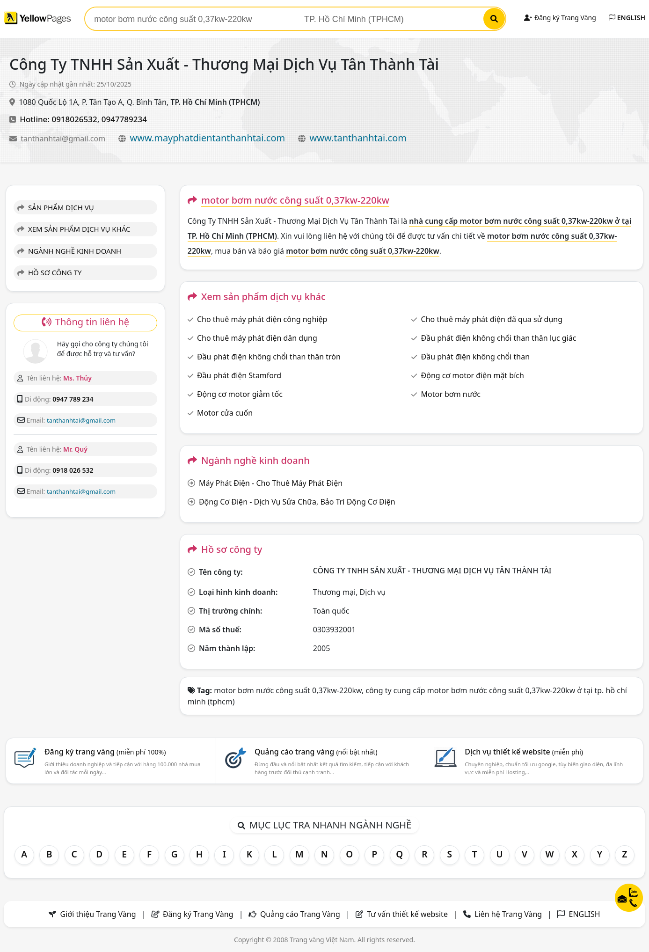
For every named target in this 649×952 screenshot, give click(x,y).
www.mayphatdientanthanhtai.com (207, 138)
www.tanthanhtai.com (358, 138)
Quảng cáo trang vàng (316, 752)
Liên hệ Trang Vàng (508, 914)
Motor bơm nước (451, 394)
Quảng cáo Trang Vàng (300, 914)
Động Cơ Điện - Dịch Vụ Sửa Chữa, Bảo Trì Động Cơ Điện (297, 502)
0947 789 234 (72, 399)
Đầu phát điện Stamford (239, 375)
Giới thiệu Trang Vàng (98, 914)
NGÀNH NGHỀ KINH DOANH (69, 251)
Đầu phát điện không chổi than (475, 357)
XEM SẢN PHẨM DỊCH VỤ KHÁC (74, 229)
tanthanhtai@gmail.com (64, 138)
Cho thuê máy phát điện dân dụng (257, 338)
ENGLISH (627, 17)
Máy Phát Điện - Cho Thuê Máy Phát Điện (271, 483)
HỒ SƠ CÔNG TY (49, 272)
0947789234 (124, 119)
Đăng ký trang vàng (105, 752)
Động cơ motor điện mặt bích (472, 375)
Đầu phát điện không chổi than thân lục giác (498, 338)
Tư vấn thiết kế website (408, 914)
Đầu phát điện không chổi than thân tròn (269, 357)
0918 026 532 (72, 470)
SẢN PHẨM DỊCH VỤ (55, 207)
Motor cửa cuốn (225, 413)
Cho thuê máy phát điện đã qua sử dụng (491, 319)
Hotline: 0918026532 (58, 119)
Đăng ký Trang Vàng (560, 17)
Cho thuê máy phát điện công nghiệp (262, 319)
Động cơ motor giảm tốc (240, 394)
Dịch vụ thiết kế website (524, 752)
